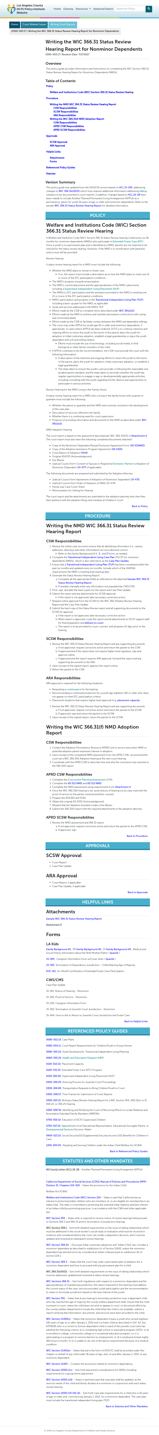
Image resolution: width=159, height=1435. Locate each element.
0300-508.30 (53, 1110)
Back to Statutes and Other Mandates (127, 1406)
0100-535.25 (53, 1070)
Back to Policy (140, 506)
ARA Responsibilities (64, 115)
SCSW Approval (58, 142)
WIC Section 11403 (57, 1363)
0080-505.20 (53, 1057)
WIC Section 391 (55, 1298)
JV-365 (50, 965)
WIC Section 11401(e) (58, 1350)
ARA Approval (57, 145)
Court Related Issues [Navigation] (34, 24)
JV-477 (81, 467)
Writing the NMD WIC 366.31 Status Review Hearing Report (83, 104)
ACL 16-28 (134, 194)
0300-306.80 (53, 1088)
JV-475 (135, 479)
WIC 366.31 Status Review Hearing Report (78, 205)
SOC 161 (51, 971)
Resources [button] (82, 8)
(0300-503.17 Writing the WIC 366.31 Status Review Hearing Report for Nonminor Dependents (65, 31)
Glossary (68, 8)
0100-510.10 (53, 1063)
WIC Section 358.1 (56, 1227)
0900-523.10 (53, 1135)
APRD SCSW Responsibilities (69, 129)
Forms (53, 161)
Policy (49, 86)
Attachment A (139, 435)
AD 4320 (117, 449)
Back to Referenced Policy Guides (129, 1151)
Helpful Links (53, 151)
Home (57, 8)
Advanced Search (103, 8)
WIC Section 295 (55, 1218)
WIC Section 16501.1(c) (59, 1370)
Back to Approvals (138, 892)
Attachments (57, 157)
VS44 (84, 452)
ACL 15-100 (125, 187)
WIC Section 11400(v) (58, 1318)
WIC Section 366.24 (57, 1244)
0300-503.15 (53, 1100)
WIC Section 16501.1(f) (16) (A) (63, 1393)
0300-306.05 (53, 1082)
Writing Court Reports (62, 24)
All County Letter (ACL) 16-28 (62, 1169)
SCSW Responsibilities (65, 111)
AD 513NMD (137, 445)
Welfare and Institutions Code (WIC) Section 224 (73, 1197)
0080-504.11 (53, 1045)
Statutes (50, 173)
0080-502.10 (53, 1039)
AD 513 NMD (94, 783)
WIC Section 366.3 (56, 1261)
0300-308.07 (53, 1094)
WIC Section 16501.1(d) (59, 1379)
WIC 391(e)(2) (126, 310)
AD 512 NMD (75, 783)
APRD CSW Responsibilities (68, 126)
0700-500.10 (53, 1119)
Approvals (51, 136)
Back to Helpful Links (136, 1021)
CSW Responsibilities (65, 108)
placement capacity (128, 700)
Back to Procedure (137, 836)
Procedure (52, 98)
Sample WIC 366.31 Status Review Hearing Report (74, 918)
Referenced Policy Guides (60, 167)
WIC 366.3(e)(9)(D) (69, 191)
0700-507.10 (53, 1125)
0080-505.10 (53, 1051)
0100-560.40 (53, 1076)
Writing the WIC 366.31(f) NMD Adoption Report (77, 119)
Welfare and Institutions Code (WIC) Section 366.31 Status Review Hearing (91, 92)
